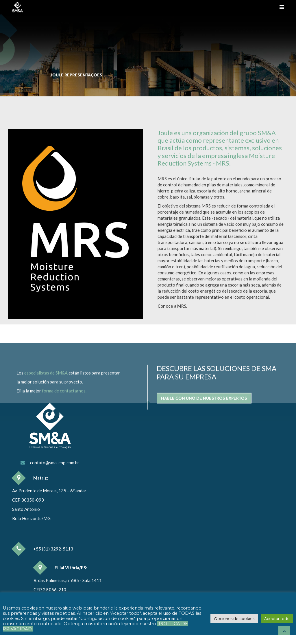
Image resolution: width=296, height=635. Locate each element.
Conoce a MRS (172, 306)
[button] (234, 618)
